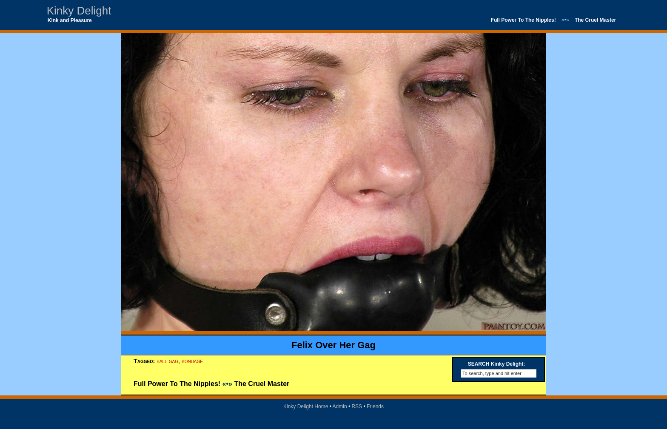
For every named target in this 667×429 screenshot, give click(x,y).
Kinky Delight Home (305, 406)
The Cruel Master (595, 20)
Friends (375, 406)
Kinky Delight (79, 10)
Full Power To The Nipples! (523, 20)
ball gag (167, 361)
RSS (356, 406)
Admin (340, 406)
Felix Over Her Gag (333, 345)
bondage (192, 361)
